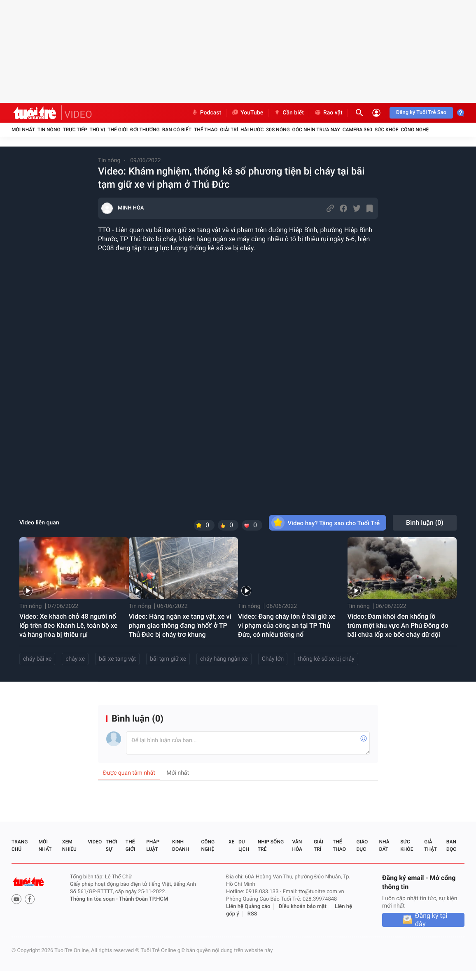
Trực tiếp (75, 130)
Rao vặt (328, 113)
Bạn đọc (451, 845)
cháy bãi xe (37, 659)
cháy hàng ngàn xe (224, 659)
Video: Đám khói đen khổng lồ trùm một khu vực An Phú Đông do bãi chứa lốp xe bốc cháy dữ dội (398, 625)
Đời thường (145, 130)
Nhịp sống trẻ (271, 845)
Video (95, 842)
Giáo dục (362, 845)
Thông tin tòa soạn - (94, 899)
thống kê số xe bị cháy (326, 659)
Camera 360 (357, 130)
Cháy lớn (273, 659)
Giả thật (430, 845)
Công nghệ (415, 130)
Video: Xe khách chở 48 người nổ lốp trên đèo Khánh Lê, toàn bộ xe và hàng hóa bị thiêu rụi (68, 625)
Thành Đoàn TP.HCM (143, 899)
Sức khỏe (387, 130)
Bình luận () (424, 522)
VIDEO (78, 114)
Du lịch (243, 845)
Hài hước (252, 130)
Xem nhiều (69, 845)
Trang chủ (20, 845)
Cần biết (288, 113)
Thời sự (111, 845)
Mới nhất (23, 130)
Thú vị (97, 130)
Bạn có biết (176, 130)
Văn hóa (297, 845)
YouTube (247, 113)
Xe (231, 842)
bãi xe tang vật (117, 659)
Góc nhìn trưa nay (316, 130)
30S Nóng (277, 130)
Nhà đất (384, 845)
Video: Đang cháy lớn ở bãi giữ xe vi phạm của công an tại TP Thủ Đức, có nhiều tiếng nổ (287, 625)
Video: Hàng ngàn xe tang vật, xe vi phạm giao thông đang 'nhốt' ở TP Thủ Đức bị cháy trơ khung (180, 625)
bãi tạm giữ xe (168, 659)
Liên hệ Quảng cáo (248, 906)
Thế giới (117, 130)
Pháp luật (152, 845)
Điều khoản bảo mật (303, 906)
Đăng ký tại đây (431, 920)
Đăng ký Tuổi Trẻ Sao (421, 112)
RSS (252, 914)
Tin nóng (49, 130)
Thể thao (205, 130)
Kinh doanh (180, 845)
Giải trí (229, 130)
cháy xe (75, 659)
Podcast (206, 113)
